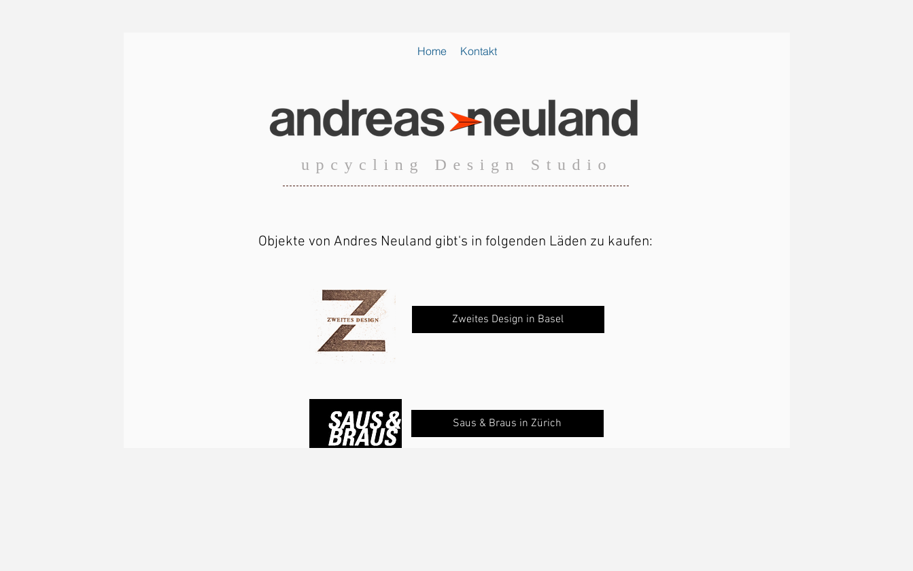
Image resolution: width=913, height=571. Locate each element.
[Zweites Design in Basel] (508, 319)
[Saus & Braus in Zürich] (507, 423)
